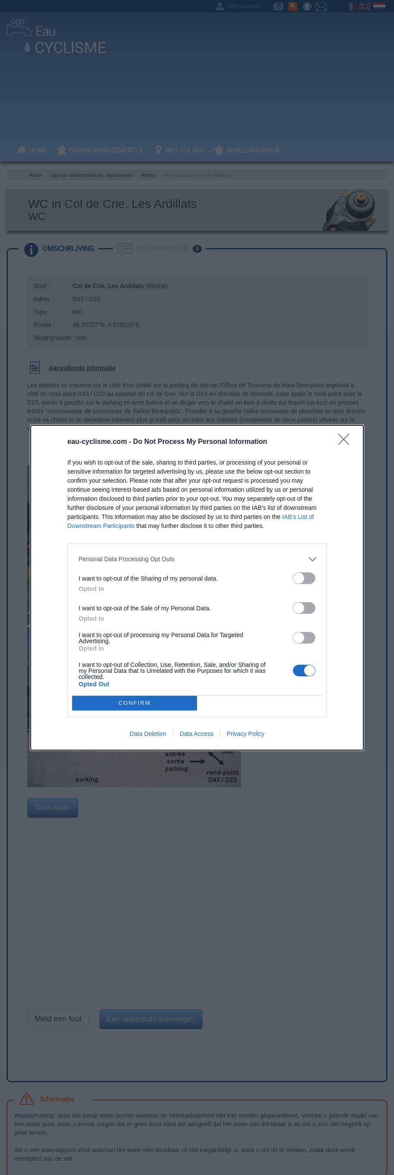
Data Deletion (148, 733)
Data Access (196, 733)
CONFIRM (134, 702)
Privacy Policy (245, 733)
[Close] (346, 442)
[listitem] (197, 559)
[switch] (304, 578)
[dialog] (197, 587)
